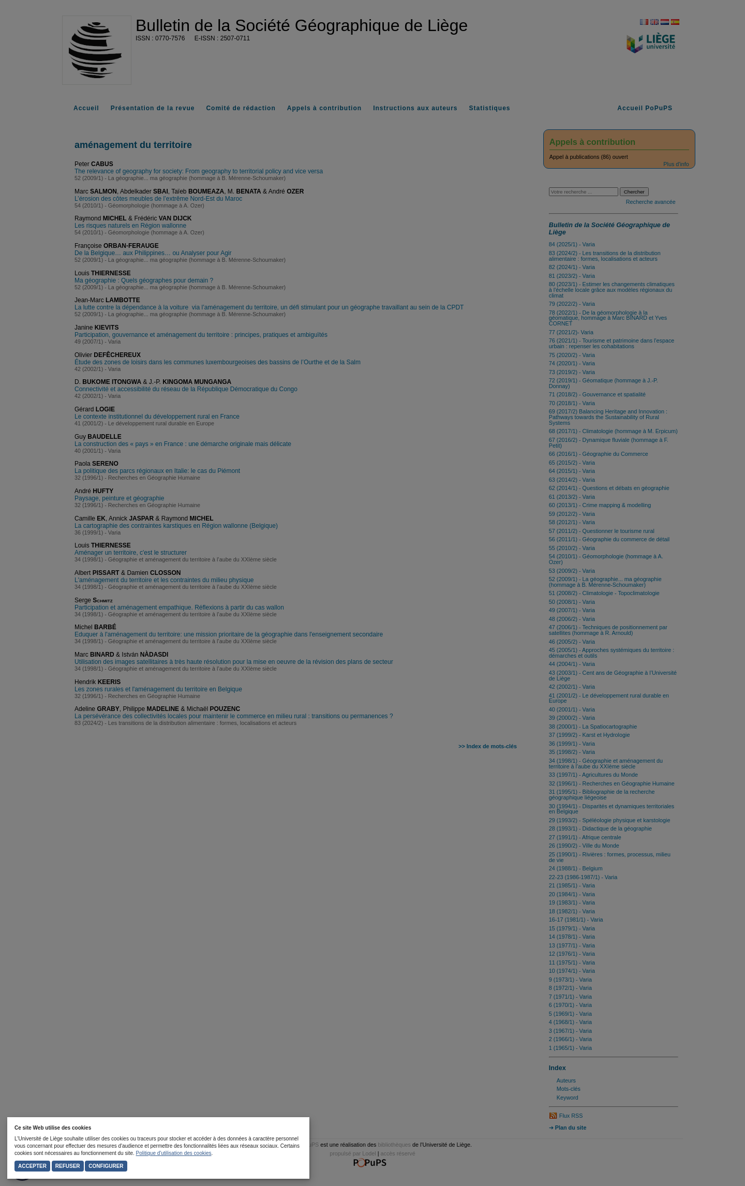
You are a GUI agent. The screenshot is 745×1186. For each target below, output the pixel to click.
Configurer (105, 1166)
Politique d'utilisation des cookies (174, 1153)
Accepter (32, 1166)
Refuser (67, 1166)
